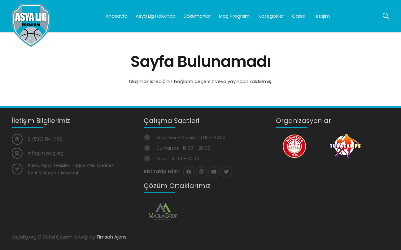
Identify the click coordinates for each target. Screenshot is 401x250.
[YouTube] (214, 172)
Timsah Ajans (111, 237)
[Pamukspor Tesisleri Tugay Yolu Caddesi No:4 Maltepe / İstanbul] (20, 169)
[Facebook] (189, 172)
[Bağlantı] (31, 25)
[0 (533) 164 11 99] (20, 139)
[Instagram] (201, 172)
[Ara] (386, 16)
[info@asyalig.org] (20, 153)
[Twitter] (227, 172)
